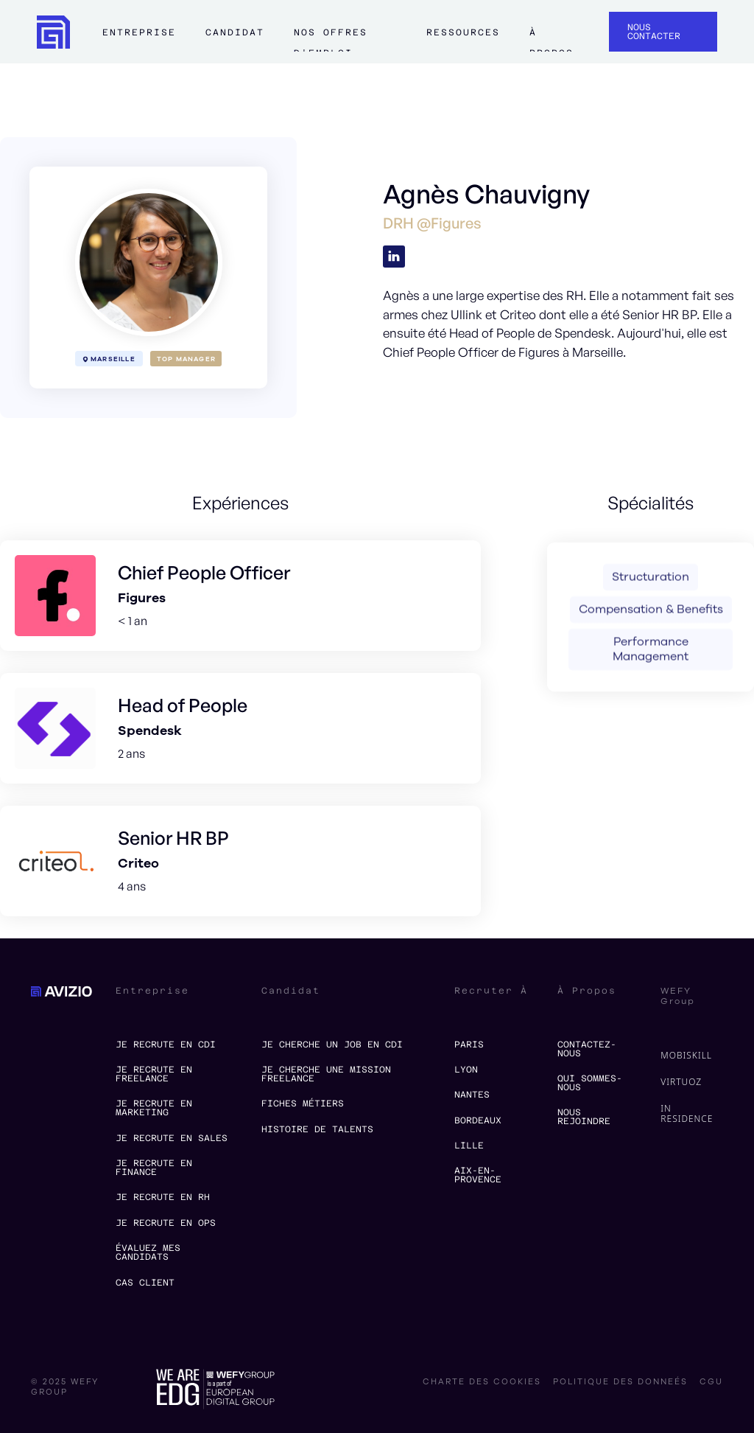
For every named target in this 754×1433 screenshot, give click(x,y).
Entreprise (139, 32)
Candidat (234, 32)
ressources (463, 32)
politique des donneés (620, 1382)
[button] (139, 39)
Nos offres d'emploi (330, 38)
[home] (53, 32)
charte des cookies (482, 1382)
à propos (551, 38)
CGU (711, 1382)
